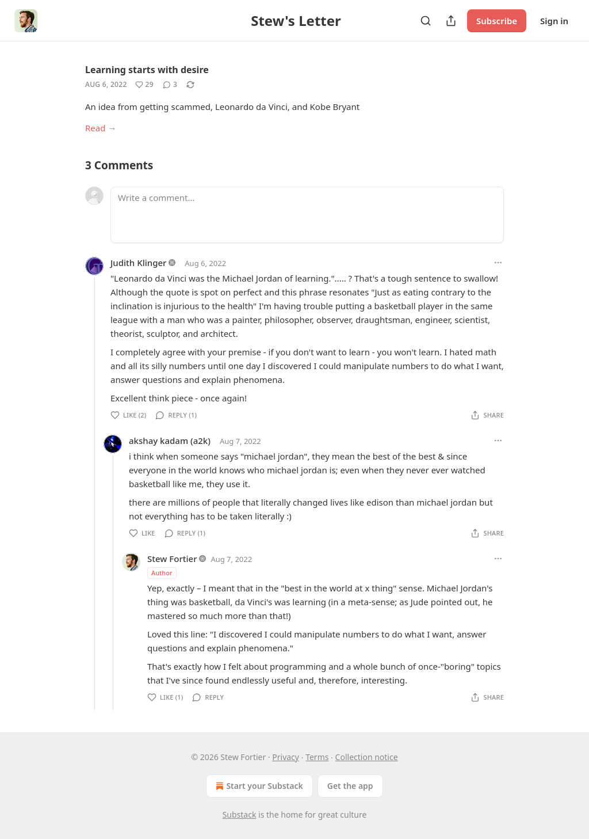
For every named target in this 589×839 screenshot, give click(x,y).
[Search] (425, 20)
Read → (100, 128)
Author (162, 572)
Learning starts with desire (147, 69)
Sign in (554, 20)
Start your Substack (258, 786)
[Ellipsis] (498, 262)
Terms (316, 756)
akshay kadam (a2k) (170, 440)
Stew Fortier (172, 558)
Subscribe (496, 20)
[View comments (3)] (170, 85)
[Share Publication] (450, 20)
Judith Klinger (138, 262)
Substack (240, 814)
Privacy (285, 756)
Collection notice (366, 756)
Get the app (350, 785)
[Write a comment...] (307, 214)
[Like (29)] (144, 85)
